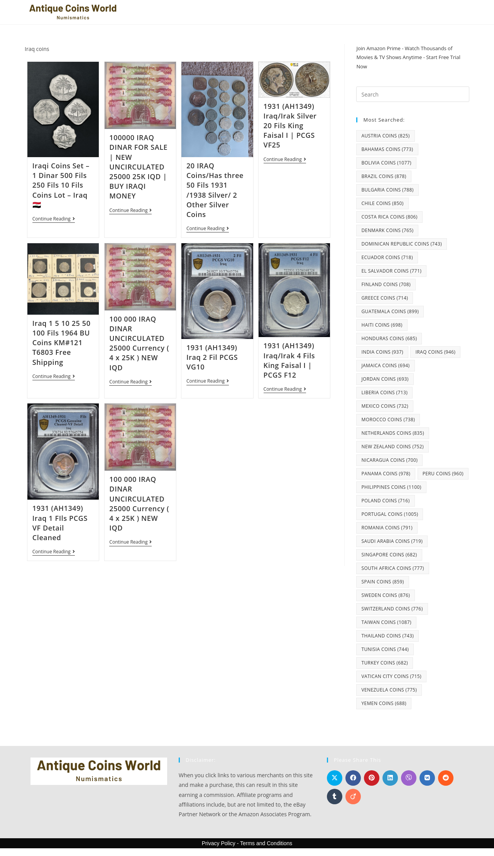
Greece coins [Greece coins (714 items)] (384, 298)
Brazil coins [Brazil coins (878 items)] (383, 176)
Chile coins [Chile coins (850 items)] (382, 203)
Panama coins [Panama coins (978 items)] (385, 473)
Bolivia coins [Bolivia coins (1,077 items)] (386, 162)
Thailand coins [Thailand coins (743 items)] (387, 635)
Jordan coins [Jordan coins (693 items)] (384, 379)
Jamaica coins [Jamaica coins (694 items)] (385, 365)
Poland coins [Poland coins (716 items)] (385, 500)
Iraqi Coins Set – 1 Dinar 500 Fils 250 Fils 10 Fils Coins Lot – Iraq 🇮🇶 (61, 185)
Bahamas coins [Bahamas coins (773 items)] (387, 149)
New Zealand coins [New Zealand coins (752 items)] (392, 446)
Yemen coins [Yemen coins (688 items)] (383, 703)
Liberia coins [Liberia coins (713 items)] (384, 392)
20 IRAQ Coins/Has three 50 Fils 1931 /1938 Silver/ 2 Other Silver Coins (215, 190)
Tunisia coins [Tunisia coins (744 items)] (385, 649)
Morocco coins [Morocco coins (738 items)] (388, 419)
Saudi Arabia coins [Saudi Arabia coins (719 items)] (392, 541)
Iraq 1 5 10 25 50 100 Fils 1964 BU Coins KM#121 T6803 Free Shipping (61, 343)
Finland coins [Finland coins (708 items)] (386, 284)
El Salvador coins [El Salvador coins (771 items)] (391, 271)
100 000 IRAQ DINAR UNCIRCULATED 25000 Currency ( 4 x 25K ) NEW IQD (139, 344)
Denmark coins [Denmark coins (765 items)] (387, 230)
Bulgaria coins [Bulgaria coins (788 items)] (387, 189)
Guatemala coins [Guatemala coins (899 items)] (390, 311)
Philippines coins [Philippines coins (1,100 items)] (391, 487)
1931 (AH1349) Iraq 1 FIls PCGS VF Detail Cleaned (60, 523)
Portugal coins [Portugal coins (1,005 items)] (389, 514)
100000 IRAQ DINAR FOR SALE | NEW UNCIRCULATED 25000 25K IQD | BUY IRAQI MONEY (138, 166)
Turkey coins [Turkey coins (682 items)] (384, 662)
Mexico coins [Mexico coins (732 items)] (384, 406)
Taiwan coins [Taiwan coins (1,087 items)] (386, 622)
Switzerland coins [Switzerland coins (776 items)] (392, 608)
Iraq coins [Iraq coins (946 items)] (435, 352)
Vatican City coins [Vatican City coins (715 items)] (391, 676)
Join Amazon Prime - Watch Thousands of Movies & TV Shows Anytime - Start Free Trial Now (408, 57)
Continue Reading (53, 219)
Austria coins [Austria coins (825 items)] (385, 135)
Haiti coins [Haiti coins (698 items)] (381, 325)
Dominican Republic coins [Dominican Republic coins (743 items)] (401, 244)
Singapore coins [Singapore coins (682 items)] (389, 554)
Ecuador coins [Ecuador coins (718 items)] (387, 257)
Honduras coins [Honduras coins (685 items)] (389, 338)
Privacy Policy (218, 843)
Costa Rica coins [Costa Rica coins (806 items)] (389, 217)
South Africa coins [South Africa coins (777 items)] (392, 568)
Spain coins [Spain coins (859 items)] (382, 581)
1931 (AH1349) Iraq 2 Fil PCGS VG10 (212, 357)
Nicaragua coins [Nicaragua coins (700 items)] (389, 460)
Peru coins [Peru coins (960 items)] (443, 473)
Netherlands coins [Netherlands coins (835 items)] (392, 433)
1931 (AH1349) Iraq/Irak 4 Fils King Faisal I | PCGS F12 (289, 360)
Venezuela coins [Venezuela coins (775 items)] (389, 689)
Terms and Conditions (266, 843)
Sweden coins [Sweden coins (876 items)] (385, 595)
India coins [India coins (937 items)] (382, 352)
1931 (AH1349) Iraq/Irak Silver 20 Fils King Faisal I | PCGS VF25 (290, 126)
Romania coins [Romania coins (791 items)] (386, 527)
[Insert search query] (412, 94)
